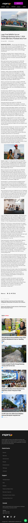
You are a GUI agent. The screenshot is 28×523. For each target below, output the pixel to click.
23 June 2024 (4, 41)
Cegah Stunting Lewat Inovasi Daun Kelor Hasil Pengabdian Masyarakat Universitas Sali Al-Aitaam (13, 301)
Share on (3, 293)
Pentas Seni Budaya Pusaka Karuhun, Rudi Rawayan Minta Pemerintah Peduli (13, 307)
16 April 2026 (4, 367)
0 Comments (11, 41)
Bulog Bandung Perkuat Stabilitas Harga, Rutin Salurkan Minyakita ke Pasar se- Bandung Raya (14, 339)
